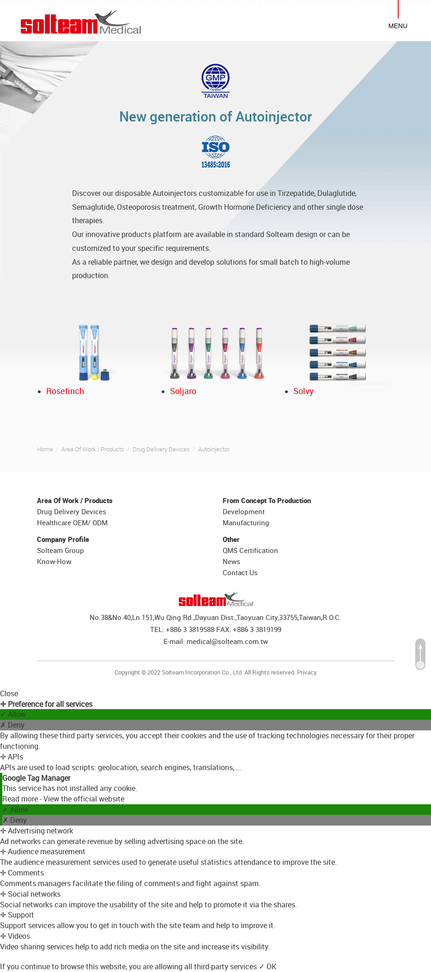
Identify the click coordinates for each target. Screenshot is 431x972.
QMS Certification (250, 550)
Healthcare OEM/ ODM (72, 522)
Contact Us (240, 572)
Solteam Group (60, 550)
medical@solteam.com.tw (227, 641)
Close (9, 693)
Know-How (54, 561)
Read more (21, 799)
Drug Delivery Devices (161, 449)
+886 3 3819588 (190, 629)
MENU (398, 26)
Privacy (307, 672)
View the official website (83, 799)
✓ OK (267, 966)
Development (244, 511)
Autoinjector (214, 449)
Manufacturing (246, 522)
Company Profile (63, 539)
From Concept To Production (267, 500)
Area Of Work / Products (92, 449)
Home (45, 449)
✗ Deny (12, 725)
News (231, 561)
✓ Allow (13, 714)
